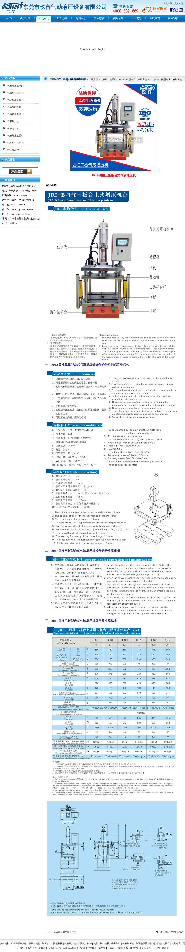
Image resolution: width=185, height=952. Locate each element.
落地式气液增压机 (174, 932)
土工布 (156, 948)
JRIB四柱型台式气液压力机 (133, 79)
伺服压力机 (13, 121)
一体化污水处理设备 (117, 948)
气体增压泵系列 (15, 114)
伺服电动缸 (13, 128)
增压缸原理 (13, 150)
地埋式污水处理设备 (140, 948)
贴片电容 (176, 943)
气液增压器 (141, 943)
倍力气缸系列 (14, 107)
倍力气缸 (115, 943)
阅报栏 (166, 943)
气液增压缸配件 (15, 135)
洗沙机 (82, 948)
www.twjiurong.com (20, 214)
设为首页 (178, 3)
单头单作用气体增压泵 (64, 932)
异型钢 (102, 948)
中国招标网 (56, 943)
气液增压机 (128, 943)
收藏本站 (167, 3)
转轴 (96, 943)
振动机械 (104, 943)
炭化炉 (165, 948)
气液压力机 (70, 943)
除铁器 (42, 948)
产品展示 (93, 79)
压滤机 (51, 948)
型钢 (58, 948)
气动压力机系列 (15, 142)
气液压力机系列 (15, 92)
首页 (84, 79)
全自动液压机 (70, 948)
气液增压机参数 (19, 943)
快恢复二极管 (85, 943)
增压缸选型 (34, 943)
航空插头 (92, 948)
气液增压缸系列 (15, 85)
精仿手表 (32, 948)
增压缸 (45, 943)
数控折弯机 (155, 943)
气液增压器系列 (15, 100)
